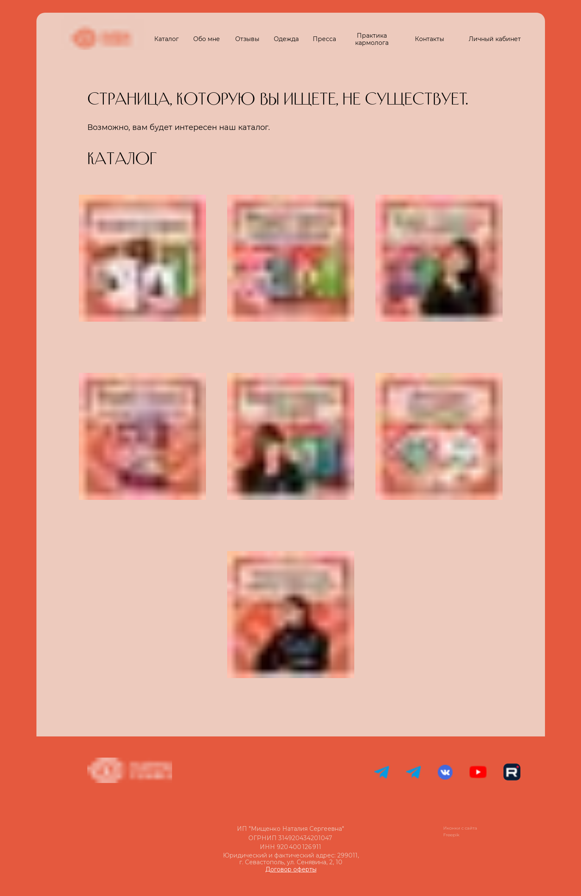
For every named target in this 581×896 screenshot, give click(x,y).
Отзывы (247, 39)
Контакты (429, 39)
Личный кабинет (495, 39)
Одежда (286, 39)
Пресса (324, 39)
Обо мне (206, 39)
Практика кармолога (372, 39)
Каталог (166, 39)
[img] (142, 614)
